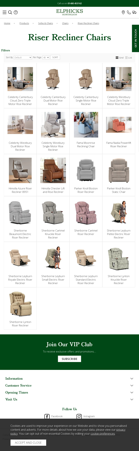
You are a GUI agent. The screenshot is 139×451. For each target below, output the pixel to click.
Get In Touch (135, 38)
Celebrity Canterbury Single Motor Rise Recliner (85, 100)
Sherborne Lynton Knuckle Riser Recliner (119, 279)
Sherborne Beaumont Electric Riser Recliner (20, 234)
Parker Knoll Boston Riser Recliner (86, 190)
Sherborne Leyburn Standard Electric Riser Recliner (86, 279)
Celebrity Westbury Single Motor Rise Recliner (53, 146)
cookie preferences (103, 434)
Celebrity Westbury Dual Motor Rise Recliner (20, 146)
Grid (119, 57)
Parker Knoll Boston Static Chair (118, 190)
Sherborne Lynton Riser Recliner (20, 323)
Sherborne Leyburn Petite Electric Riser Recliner (118, 234)
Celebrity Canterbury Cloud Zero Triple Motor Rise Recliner (20, 100)
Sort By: (19, 57)
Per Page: (41, 57)
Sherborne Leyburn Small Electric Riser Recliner (53, 279)
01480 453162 (75, 3)
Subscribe (69, 359)
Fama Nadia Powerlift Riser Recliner (118, 144)
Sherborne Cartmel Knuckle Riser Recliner (53, 234)
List (128, 57)
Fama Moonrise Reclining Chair (86, 144)
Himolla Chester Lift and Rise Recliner (53, 190)
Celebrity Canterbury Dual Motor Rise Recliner (53, 100)
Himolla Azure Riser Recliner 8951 (20, 190)
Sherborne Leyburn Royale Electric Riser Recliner (20, 279)
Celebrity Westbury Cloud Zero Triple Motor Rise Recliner (118, 100)
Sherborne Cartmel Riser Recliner (85, 232)
